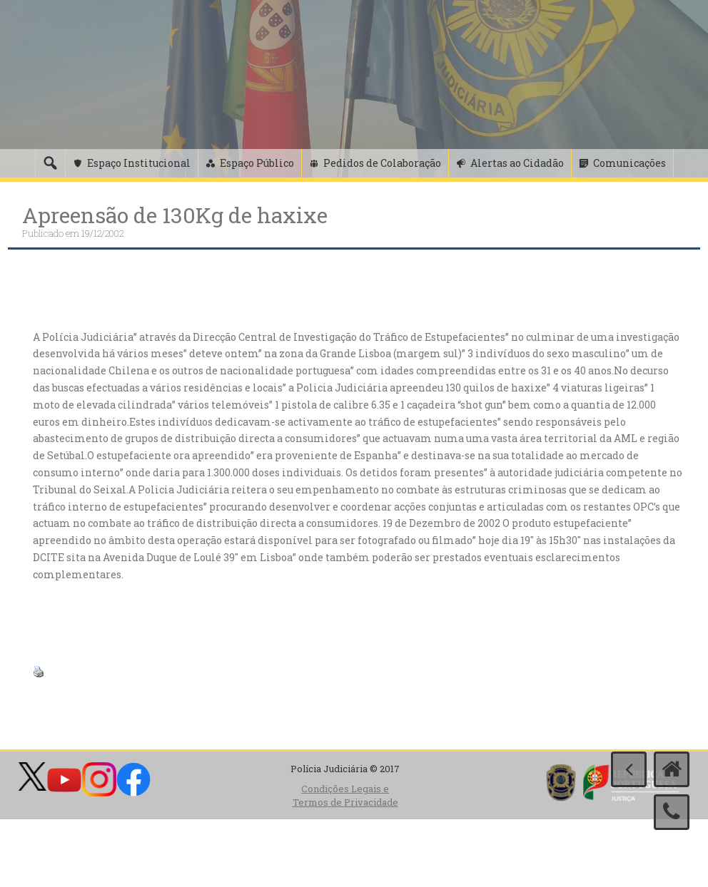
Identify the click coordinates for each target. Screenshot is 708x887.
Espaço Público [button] (257, 163)
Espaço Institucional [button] (139, 163)
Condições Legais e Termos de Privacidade (345, 795)
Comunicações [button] (629, 163)
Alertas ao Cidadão (517, 163)
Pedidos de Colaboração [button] (382, 163)
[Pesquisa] (50, 163)
